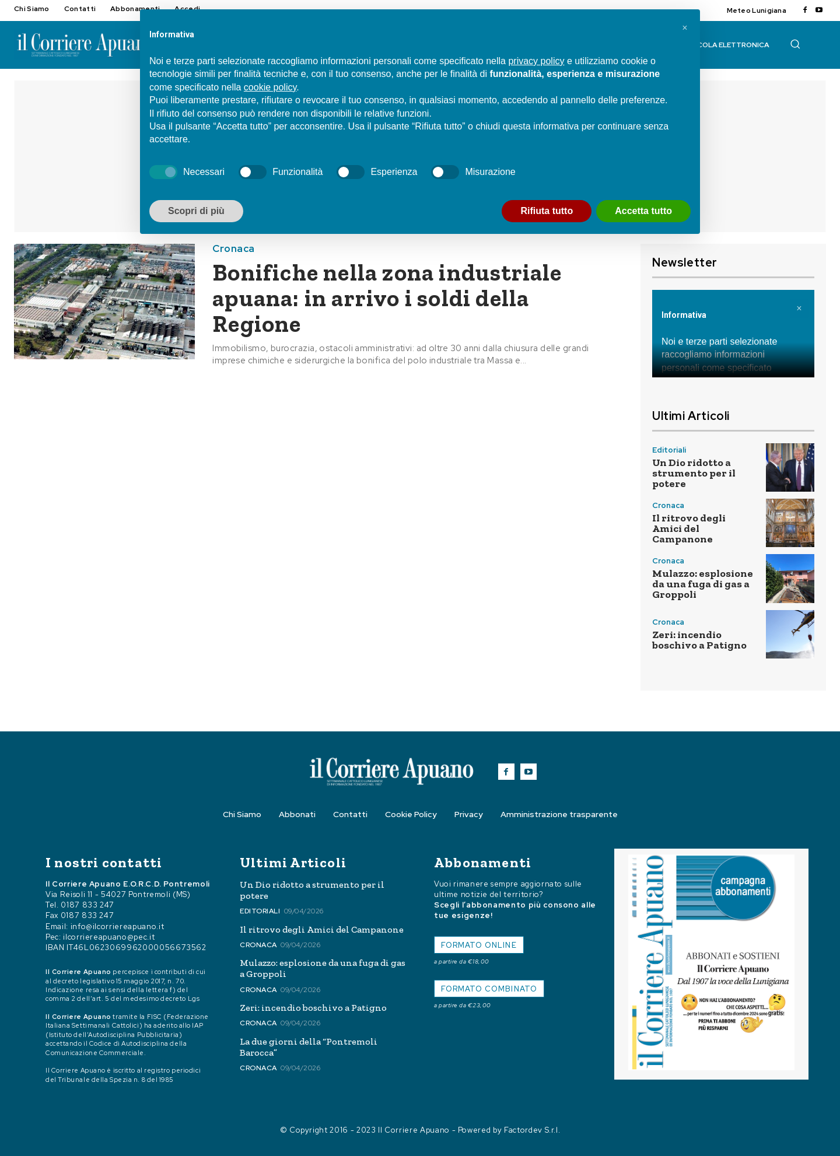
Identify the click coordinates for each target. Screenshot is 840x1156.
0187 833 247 (87, 905)
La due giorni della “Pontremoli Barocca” (308, 1047)
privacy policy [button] (536, 61)
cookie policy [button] (270, 87)
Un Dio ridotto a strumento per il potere (694, 473)
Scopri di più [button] (196, 211)
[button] (795, 43)
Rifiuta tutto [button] (546, 211)
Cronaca (233, 249)
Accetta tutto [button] (643, 211)
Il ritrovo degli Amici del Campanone (689, 528)
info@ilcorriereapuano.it (117, 926)
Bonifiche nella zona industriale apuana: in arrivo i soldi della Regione (387, 298)
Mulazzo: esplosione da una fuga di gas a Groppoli (702, 584)
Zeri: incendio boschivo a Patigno (699, 639)
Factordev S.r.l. (532, 1130)
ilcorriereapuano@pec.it (109, 937)
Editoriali (669, 450)
